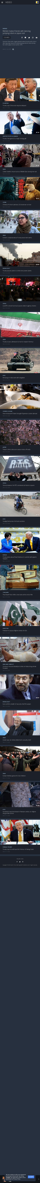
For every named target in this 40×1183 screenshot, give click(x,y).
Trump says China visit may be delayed (14, 105)
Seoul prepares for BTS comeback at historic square (18, 485)
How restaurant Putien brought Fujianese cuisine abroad (20, 413)
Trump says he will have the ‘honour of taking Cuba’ (18, 849)
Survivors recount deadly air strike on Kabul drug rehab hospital (19, 667)
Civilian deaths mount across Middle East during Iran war (20, 171)
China (4, 202)
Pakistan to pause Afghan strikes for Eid (15, 630)
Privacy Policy (16, 1179)
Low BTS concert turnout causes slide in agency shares (19, 306)
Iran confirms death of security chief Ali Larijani (17, 704)
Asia (4, 375)
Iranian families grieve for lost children (14, 776)
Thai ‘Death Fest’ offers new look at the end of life (18, 594)
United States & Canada (10, 136)
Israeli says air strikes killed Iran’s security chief (17, 740)
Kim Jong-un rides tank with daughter (14, 378)
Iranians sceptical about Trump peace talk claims (17, 237)
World (5, 28)
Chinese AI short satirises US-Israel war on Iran (17, 204)
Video (8, 2)
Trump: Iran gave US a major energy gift (14, 138)
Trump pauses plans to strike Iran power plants (17, 271)
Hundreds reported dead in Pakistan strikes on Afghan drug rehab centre (19, 812)
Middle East (6, 268)
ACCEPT (31, 1177)
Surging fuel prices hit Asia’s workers (14, 521)
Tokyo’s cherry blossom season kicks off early (16, 449)
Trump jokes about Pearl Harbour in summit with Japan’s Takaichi (20, 558)
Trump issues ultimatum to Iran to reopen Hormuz (18, 342)
